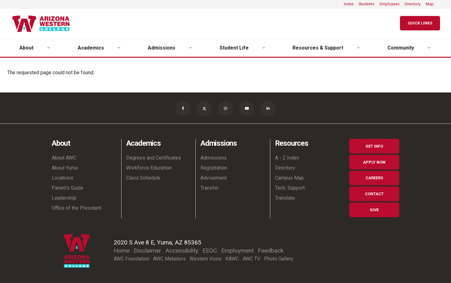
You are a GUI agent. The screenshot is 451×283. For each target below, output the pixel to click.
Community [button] (400, 48)
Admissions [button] (161, 48)
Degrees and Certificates (153, 158)
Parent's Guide (67, 188)
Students (367, 4)
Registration (213, 168)
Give (374, 209)
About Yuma (65, 168)
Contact (374, 193)
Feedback (270, 250)
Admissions (213, 158)
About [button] (26, 48)
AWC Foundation (131, 259)
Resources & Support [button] (318, 48)
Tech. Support (290, 188)
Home (122, 250)
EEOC (209, 250)
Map (430, 4)
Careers (374, 178)
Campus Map (289, 178)
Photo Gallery (278, 259)
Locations (62, 178)
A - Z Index (287, 158)
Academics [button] (91, 48)
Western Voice (205, 259)
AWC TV (251, 259)
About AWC (64, 158)
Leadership (64, 198)
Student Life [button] (234, 48)
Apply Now (374, 162)
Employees (390, 4)
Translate (285, 198)
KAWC (232, 259)
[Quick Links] (420, 23)
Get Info (374, 146)
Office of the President (76, 208)
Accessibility (181, 250)
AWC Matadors (169, 259)
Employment (237, 250)
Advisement (213, 178)
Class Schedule (143, 178)
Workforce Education (149, 168)
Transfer (209, 188)
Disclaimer (147, 250)
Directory (413, 4)
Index (349, 4)
